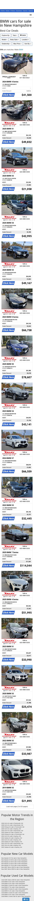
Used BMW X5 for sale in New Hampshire (13, 883)
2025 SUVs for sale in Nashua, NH (11, 829)
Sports (25, 11)
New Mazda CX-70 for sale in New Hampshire (14, 865)
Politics (13, 11)
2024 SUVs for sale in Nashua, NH (11, 836)
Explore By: (6, 35)
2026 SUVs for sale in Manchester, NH (12, 825)
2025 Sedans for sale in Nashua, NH (11, 832)
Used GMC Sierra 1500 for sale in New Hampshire (15, 880)
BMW (23, 35)
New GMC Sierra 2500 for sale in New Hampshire (15, 869)
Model (4, 39)
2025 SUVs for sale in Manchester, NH (12, 830)
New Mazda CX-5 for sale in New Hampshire (14, 858)
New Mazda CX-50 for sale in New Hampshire (14, 860)
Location (25, 39)
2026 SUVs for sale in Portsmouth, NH (12, 823)
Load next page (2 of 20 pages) (17, 806)
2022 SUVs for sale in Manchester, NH (12, 843)
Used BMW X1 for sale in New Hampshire (13, 891)
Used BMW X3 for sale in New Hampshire (13, 881)
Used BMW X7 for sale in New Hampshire (13, 887)
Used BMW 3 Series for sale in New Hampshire (14, 885)
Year (15, 35)
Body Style (14, 39)
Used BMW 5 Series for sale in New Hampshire (14, 889)
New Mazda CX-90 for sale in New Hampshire (14, 863)
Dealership (6, 44)
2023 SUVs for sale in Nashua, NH (11, 840)
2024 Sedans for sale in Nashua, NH (11, 838)
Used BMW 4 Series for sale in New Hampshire (14, 892)
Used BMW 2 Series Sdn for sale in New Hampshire (16, 896)
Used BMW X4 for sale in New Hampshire (13, 894)
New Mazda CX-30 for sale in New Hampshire (14, 861)
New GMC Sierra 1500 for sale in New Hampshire (15, 867)
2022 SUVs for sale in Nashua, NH (11, 845)
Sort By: (27, 44)
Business (19, 11)
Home (3, 11)
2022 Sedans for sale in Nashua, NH (11, 847)
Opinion (31, 11)
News (7, 11)
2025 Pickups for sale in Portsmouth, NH (12, 834)
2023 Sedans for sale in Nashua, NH (11, 841)
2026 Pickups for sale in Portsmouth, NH (12, 827)
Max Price (17, 44)
